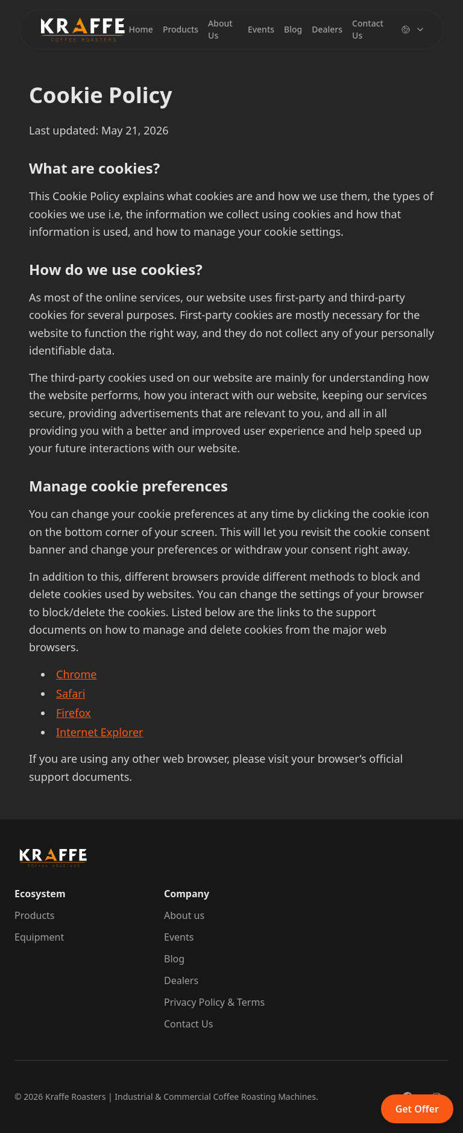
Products (180, 29)
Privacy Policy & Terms (214, 1002)
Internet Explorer (99, 732)
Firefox (73, 712)
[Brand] (82, 29)
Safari (70, 693)
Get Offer (417, 1109)
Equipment (39, 937)
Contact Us (367, 29)
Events (261, 29)
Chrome (76, 674)
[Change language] (413, 29)
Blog (293, 29)
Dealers (327, 29)
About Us (220, 29)
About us (184, 915)
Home (141, 29)
